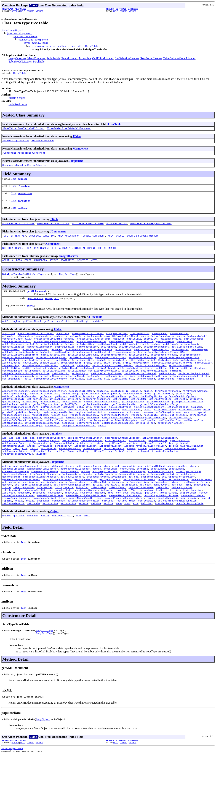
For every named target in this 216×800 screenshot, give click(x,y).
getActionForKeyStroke (44, 415)
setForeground (99, 447)
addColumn (8, 345)
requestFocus (39, 441)
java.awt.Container (24, 37)
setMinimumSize (12, 450)
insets (31, 476)
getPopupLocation (133, 425)
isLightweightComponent (149, 431)
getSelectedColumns (113, 370)
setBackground (75, 444)
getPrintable (123, 364)
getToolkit (112, 520)
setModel (175, 389)
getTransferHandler (124, 428)
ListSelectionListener (127, 58)
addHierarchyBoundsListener (94, 498)
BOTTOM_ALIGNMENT (13, 255)
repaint (189, 437)
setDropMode (32, 389)
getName (189, 517)
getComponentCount (14, 472)
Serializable (53, 58)
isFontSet (162, 524)
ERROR (28, 268)
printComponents (114, 479)
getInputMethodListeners (139, 514)
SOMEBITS (82, 268)
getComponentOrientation (162, 508)
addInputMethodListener (160, 498)
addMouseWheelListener (75, 501)
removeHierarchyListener (125, 533)
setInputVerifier (170, 447)
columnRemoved (58, 348)
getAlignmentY (111, 415)
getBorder (46, 418)
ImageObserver (17, 58)
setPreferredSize (88, 450)
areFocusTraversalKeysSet (19, 469)
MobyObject (52, 308)
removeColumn (141, 380)
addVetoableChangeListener (48, 412)
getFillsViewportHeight (187, 361)
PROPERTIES (67, 268)
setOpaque (68, 450)
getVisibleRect (50, 431)
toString (146, 543)
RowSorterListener (151, 58)
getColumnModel (130, 357)
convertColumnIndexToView (157, 348)
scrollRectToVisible (173, 441)
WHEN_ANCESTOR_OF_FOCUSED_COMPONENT (81, 243)
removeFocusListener (50, 533)
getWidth (68, 431)
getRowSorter (44, 367)
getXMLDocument (36, 300)
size (135, 543)
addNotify (62, 345)
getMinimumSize (71, 425)
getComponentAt (157, 469)
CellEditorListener (102, 58)
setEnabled (35, 447)
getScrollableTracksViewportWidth (166, 367)
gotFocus (145, 520)
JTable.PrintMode (42, 143)
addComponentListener (34, 498)
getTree (49, 332)
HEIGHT (53, 268)
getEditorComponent (156, 361)
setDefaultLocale (180, 444)
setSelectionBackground (193, 393)
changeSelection (116, 345)
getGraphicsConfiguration (178, 511)
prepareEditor (49, 380)
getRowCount (141, 364)
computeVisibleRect (81, 412)
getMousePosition (13, 476)
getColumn (67, 357)
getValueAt (119, 377)
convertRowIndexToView (16, 351)
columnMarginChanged (15, 348)
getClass (18, 556)
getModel (56, 364)
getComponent (137, 469)
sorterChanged (146, 399)
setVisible (52, 453)
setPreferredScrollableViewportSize (25, 393)
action (6, 498)
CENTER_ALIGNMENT (38, 255)
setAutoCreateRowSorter (150, 383)
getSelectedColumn (53, 370)
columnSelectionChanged (85, 348)
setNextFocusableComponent (42, 450)
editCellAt (134, 351)
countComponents (48, 469)
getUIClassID (64, 377)
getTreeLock (129, 520)
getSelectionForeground (51, 373)
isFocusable (98, 524)
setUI (28, 399)
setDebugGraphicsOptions (150, 444)
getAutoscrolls (163, 415)
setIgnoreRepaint (13, 543)
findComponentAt (91, 469)
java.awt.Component (19, 33)
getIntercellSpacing (35, 364)
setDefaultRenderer (193, 386)
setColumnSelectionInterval (135, 386)
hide (188, 520)
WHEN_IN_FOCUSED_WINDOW (142, 243)
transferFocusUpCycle (189, 543)
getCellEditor (144, 354)
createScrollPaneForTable (93, 351)
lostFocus (8, 530)
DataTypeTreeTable (14, 283)
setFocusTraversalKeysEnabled (177, 540)
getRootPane (10, 428)
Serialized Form (18, 105)
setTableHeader (12, 399)
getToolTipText (34, 377)
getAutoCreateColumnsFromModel (53, 354)
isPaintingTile (77, 434)
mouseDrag (39, 530)
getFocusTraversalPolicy (157, 472)
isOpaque (196, 431)
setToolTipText (145, 450)
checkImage (110, 501)
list (16, 479)
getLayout (182, 472)
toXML (30, 316)
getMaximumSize (49, 425)
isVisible (135, 527)
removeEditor (203, 380)
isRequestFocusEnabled (104, 434)
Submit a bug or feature (12, 794)
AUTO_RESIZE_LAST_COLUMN (53, 230)
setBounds (43, 540)
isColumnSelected (184, 377)
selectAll (83, 383)
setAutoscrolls (53, 444)
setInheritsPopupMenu (124, 447)
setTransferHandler (170, 450)
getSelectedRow (138, 370)
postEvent (151, 530)
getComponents (38, 472)
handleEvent (161, 520)
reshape (136, 441)
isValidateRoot (131, 434)
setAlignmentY (32, 444)
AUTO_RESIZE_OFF (116, 230)
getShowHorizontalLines (110, 373)
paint (147, 434)
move (110, 530)
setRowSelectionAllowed (106, 393)
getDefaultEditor (13, 361)
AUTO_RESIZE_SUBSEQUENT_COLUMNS (151, 230)
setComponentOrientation (83, 540)
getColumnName (151, 357)
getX (80, 431)
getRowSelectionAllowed (17, 367)
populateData (35, 308)
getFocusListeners (72, 511)
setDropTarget (126, 540)
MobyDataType (35, 283)
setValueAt (77, 399)
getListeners (10, 425)
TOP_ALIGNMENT (107, 255)
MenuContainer (36, 58)
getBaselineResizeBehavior (19, 418)
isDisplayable (64, 524)
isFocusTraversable (141, 524)
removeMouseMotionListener (48, 536)
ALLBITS (17, 268)
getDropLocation (87, 361)
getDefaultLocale (13, 421)
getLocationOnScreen (49, 517)
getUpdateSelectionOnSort (92, 377)
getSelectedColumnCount (83, 370)
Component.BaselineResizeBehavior (24, 168)
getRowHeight (160, 364)
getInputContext (109, 514)
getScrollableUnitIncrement (20, 370)
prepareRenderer (71, 380)
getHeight (74, 421)
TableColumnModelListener (179, 58)
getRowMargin (199, 364)
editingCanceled (170, 351)
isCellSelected (160, 377)
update (102, 453)
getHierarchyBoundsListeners (21, 514)
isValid (121, 527)
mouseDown (24, 530)
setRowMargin (80, 393)
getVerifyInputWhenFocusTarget (160, 428)
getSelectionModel (80, 373)
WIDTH (94, 268)
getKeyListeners (201, 514)
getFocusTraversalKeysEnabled (106, 511)
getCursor (187, 508)
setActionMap (198, 441)
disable (136, 412)
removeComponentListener (18, 533)
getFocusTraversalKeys (123, 472)
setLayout (143, 482)
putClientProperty (28, 437)
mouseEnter (55, 530)
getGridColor (10, 364)
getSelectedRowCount (164, 370)
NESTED (15, 11)
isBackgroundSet (23, 524)
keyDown (149, 527)
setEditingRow (77, 389)
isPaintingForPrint (52, 434)
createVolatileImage (15, 504)
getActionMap (70, 415)
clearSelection (139, 345)
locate (34, 479)
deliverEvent (70, 469)
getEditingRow (11, 332)
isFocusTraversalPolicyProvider (145, 476)
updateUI (97, 332)
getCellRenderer (12, 357)
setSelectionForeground (17, 396)
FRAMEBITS (40, 268)
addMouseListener (13, 501)
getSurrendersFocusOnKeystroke (179, 373)
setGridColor (130, 389)
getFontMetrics (37, 421)
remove (131, 479)
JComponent (80, 151)
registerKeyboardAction (57, 437)
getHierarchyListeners (57, 514)
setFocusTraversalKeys (59, 447)
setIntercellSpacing (154, 389)
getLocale (8, 517)
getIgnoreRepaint (85, 514)
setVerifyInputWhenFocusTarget (22, 453)
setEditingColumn (53, 389)
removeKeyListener (193, 533)
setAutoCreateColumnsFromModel (112, 383)
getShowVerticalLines (142, 373)
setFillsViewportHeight (103, 389)
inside (6, 524)
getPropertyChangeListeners (33, 520)
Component (76, 164)
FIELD (22, 11)
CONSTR (30, 11)
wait (70, 556)
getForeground (150, 511)
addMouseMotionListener (42, 501)
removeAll (155, 479)
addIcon (23, 183)
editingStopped (193, 351)
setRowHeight (81, 332)
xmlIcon (23, 214)
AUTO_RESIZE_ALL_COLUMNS (18, 230)
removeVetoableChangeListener (161, 437)
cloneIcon (24, 190)
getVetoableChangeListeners (20, 431)
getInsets (180, 421)
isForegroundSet (182, 524)
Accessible (85, 58)
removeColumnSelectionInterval (172, 380)
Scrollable (38, 62)
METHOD (39, 11)
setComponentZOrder (14, 482)
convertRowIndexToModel (192, 348)
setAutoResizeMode (180, 383)
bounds (96, 501)
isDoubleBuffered (120, 431)
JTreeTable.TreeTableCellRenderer (69, 130)
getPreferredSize (157, 425)
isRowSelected (11, 380)
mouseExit (71, 530)
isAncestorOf (63, 476)
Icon (13, 183)
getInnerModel (32, 332)
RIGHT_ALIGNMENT (84, 255)
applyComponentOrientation (159, 466)
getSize (25, 428)
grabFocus (100, 431)
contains (102, 412)
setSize (96, 543)
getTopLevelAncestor (96, 428)
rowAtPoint (67, 383)
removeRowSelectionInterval (40, 383)
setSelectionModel (72, 396)
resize (19, 540)
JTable (77, 138)
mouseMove (86, 530)
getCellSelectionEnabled (42, 357)
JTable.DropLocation (15, 143)
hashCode (32, 556)
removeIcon (25, 198)
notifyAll (58, 556)
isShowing (107, 527)
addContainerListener (51, 466)
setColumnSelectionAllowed (97, 386)
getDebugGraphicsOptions (180, 418)
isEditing (204, 377)
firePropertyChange (167, 412)
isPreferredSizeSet (85, 527)
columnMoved (39, 348)
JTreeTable (19, 74)
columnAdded (159, 345)
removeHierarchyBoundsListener (86, 533)
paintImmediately (164, 434)
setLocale (33, 543)
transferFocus (164, 543)
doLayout (118, 351)
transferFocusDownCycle (17, 485)
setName (83, 543)
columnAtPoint (179, 345)
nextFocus (122, 530)
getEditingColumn (130, 361)
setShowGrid (94, 396)
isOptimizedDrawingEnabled (19, 434)
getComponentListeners (129, 508)
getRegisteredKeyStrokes (187, 425)
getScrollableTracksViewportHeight (118, 367)
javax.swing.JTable (35, 43)
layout (6, 479)
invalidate (45, 476)
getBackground (67, 508)
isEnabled (82, 524)
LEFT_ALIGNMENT (62, 255)
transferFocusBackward (166, 482)
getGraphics (57, 421)
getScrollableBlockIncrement (73, 367)
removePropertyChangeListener (124, 536)
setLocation (50, 543)
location (196, 527)
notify (45, 556)
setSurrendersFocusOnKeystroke (189, 396)
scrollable (63, 332)
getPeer (7, 520)
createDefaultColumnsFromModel (54, 351)
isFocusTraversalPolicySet (186, 476)
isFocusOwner (117, 524)
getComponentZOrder (61, 472)
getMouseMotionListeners (107, 517)
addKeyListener (188, 498)
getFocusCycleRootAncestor (40, 511)
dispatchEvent (70, 504)
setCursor (108, 540)
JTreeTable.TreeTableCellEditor (23, 130)
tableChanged (166, 399)
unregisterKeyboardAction (78, 453)
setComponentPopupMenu (116, 444)
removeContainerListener (180, 479)
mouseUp (100, 530)
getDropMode (108, 361)
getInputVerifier (160, 421)
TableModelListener (20, 62)
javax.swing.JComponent (33, 40)
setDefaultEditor (167, 386)
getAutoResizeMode (121, 354)
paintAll (136, 530)
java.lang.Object (12, 30)
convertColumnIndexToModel (120, 348)
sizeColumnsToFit (98, 399)
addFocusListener (62, 498)
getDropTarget (11, 511)
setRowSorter (167, 393)
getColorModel (103, 508)
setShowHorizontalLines (120, 396)
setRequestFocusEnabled (117, 450)
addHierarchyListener (128, 498)
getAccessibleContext (16, 354)
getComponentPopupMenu (111, 418)
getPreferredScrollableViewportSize (88, 364)
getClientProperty (82, 418)
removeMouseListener (15, 536)
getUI (50, 377)
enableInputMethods (104, 504)
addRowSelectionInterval (87, 345)
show (119, 543)
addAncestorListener (15, 412)
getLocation (29, 425)
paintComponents (69, 479)
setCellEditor (11, 386)
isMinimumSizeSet (59, 527)
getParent (202, 517)
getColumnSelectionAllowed (180, 357)
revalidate (151, 441)
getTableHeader (12, 377)
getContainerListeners (91, 472)
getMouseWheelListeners (166, 517)
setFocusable (146, 540)
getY (88, 431)
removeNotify (10, 383)
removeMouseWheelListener (85, 536)
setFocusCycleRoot (42, 482)
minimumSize (48, 479)
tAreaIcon (24, 206)
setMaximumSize (193, 447)
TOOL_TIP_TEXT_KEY (14, 243)
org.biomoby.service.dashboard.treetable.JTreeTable (63, 46)
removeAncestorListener (124, 437)
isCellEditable (138, 377)
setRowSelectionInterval (140, 393)
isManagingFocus (177, 431)
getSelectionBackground (17, 373)
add (4, 466)
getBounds (61, 418)
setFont (82, 447)
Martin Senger (17, 99)
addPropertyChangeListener (85, 466)
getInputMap (121, 421)
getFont (133, 511)
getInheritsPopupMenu (96, 421)
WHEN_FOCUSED (116, 243)
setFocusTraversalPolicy (72, 482)
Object (54, 551)
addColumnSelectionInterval (36, 345)
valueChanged (185, 399)
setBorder (93, 444)
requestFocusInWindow (84, 441)
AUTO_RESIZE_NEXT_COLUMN (87, 230)
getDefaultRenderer (39, 361)
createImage (158, 501)
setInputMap (148, 447)
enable (148, 412)
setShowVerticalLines (152, 396)
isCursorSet (44, 524)
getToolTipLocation (45, 428)
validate (41, 485)
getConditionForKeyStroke (145, 418)
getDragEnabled (64, 361)
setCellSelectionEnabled (39, 386)
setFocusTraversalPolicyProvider (112, 482)
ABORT (5, 268)
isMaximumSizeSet (34, 527)
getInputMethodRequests (173, 514)
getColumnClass (85, 357)
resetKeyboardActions (115, 441)
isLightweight (11, 527)
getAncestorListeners (137, 415)
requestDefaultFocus (15, 441)
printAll (7, 437)
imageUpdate (201, 520)
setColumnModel (67, 386)
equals (6, 556)
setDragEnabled (12, 389)
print (87, 380)
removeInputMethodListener (161, 533)
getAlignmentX (90, 415)
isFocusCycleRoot (85, 476)
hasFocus (177, 520)
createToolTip (119, 412)
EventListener (69, 58)
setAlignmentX (11, 444)
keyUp (159, 527)
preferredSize (92, 479)
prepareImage (168, 530)
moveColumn (30, 380)
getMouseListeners (76, 517)
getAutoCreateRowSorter (91, 354)
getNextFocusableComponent (101, 425)
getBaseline (183, 415)
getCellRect (184, 354)
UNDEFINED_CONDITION (42, 243)
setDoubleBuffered (14, 447)
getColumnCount (107, 357)
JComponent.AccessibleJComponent (23, 156)
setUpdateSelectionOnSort (50, 399)
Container (55, 461)
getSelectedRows (190, 370)
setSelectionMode (47, 396)
